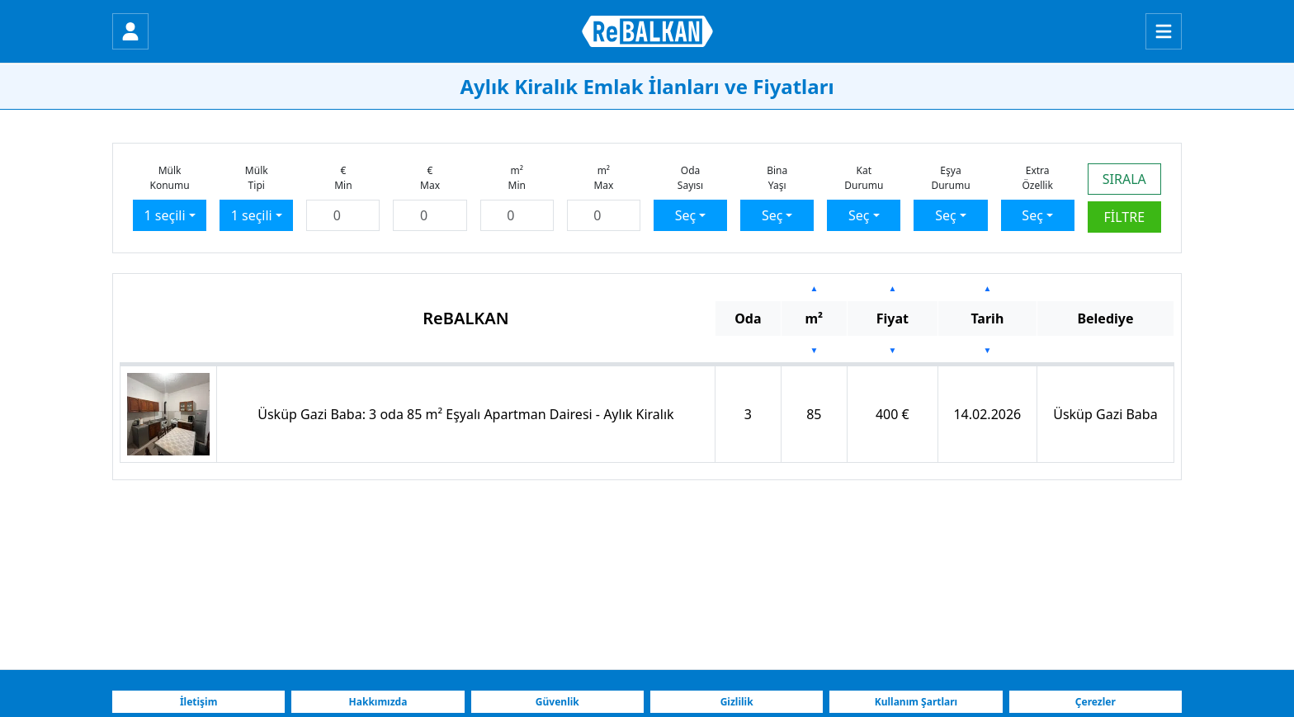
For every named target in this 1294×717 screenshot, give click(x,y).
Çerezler (1095, 702)
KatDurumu (863, 177)
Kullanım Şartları (916, 702)
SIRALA (1124, 179)
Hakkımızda (378, 702)
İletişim (199, 702)
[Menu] (1163, 31)
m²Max (603, 177)
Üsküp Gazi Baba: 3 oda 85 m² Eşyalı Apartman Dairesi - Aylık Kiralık (465, 414)
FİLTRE (1124, 217)
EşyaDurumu (950, 177)
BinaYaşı (777, 177)
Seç (686, 215)
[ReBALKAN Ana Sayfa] (647, 31)
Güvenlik (557, 702)
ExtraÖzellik (1037, 177)
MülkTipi (256, 177)
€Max (430, 177)
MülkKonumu (169, 177)
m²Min (517, 177)
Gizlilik (736, 702)
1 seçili (165, 215)
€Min (343, 177)
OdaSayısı (690, 177)
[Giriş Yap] (130, 31)
